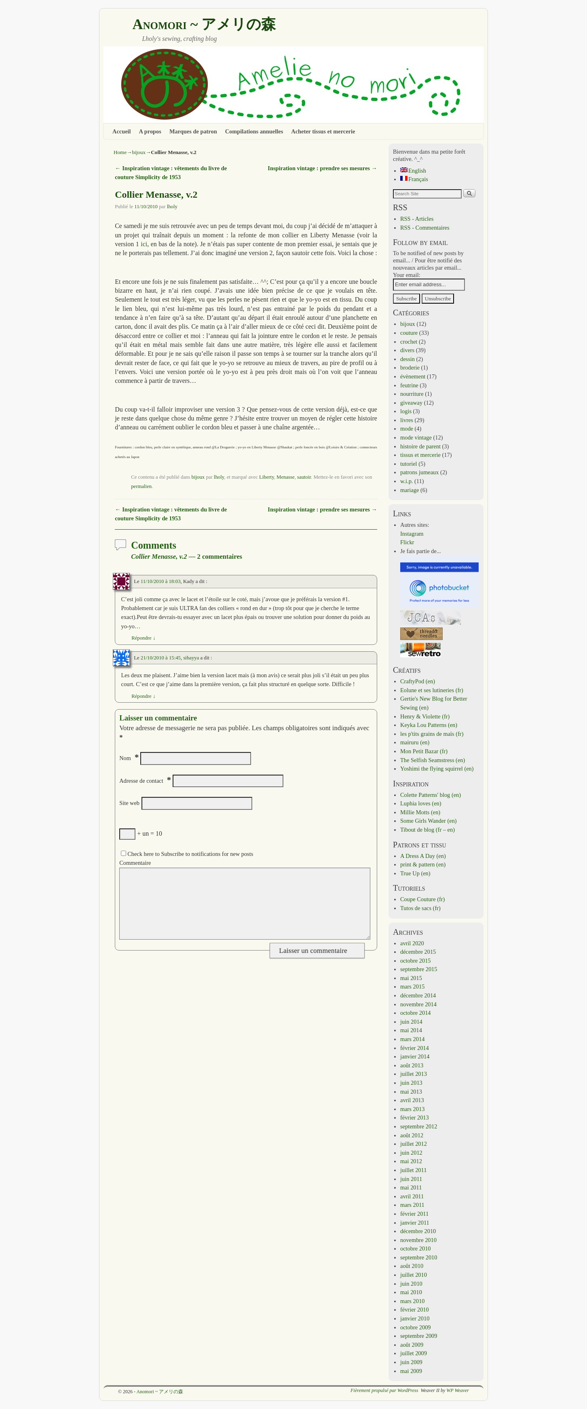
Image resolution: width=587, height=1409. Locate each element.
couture (409, 333)
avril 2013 (412, 1100)
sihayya (191, 658)
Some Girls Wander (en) (428, 821)
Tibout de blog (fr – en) (427, 829)
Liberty (266, 477)
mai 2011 (411, 1187)
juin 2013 (411, 1082)
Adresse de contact (141, 780)
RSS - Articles (416, 218)
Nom (125, 758)
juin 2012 (411, 1152)
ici (144, 244)
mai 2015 (411, 978)
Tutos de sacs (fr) (420, 908)
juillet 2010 (413, 1275)
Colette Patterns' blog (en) (430, 795)
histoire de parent (420, 446)
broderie (410, 367)
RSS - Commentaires (425, 227)
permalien (141, 486)
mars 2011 (412, 1205)
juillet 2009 (413, 1353)
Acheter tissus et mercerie (323, 131)
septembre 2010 (418, 1257)
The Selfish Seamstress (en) (432, 760)
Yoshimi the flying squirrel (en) (437, 768)
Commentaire (135, 863)
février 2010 (414, 1309)
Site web (129, 803)
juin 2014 (411, 1021)
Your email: (406, 275)
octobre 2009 (415, 1327)
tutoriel (408, 464)
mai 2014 (411, 1030)
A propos (150, 131)
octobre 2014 (415, 1013)
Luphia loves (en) (420, 803)
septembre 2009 (418, 1336)
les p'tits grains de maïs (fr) (431, 734)
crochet (408, 341)
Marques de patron (193, 131)
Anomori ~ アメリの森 (204, 24)
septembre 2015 (418, 969)
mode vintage (416, 437)
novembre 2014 (418, 1004)
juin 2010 (411, 1283)
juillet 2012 (413, 1144)
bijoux (139, 152)
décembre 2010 (418, 1231)
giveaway (411, 402)
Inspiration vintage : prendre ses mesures (322, 168)
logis (406, 411)
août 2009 (411, 1344)
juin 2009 (411, 1362)
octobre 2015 (415, 960)
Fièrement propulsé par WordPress (384, 1390)
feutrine (409, 385)
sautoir (304, 477)
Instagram (412, 533)
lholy (172, 206)
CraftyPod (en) (417, 681)
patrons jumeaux (419, 472)
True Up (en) (415, 873)
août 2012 (411, 1135)
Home (120, 152)
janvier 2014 (414, 1056)
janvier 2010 (414, 1318)
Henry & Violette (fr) (425, 716)
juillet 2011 (413, 1170)
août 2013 (411, 1065)
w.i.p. (406, 481)
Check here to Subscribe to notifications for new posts (187, 854)
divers (407, 350)
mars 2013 (412, 1109)
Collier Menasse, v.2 (156, 194)
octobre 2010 (415, 1248)
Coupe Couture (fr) (422, 899)
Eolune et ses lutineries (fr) (431, 690)
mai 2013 (411, 1091)
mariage (409, 490)
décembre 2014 (418, 995)
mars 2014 (412, 1039)
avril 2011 (412, 1196)
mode (406, 428)
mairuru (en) (414, 742)
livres (406, 420)
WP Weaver (457, 1390)
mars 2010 (412, 1301)
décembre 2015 (418, 951)
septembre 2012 (418, 1126)
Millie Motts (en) (420, 812)
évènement (412, 376)
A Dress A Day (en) (423, 856)
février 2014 (414, 1048)
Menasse (286, 477)
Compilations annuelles (254, 131)
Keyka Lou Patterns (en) (428, 725)
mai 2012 (411, 1161)
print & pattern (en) (423, 864)
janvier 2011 (414, 1222)
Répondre (143, 638)
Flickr (407, 542)
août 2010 (411, 1266)
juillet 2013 (413, 1074)
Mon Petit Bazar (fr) (424, 751)
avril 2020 (412, 943)
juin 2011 (411, 1179)
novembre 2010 (418, 1240)
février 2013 (414, 1117)
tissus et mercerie (420, 455)
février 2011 (414, 1213)
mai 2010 (411, 1292)
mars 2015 (412, 986)
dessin (407, 359)
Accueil (121, 131)
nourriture (412, 394)
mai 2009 (411, 1371)
